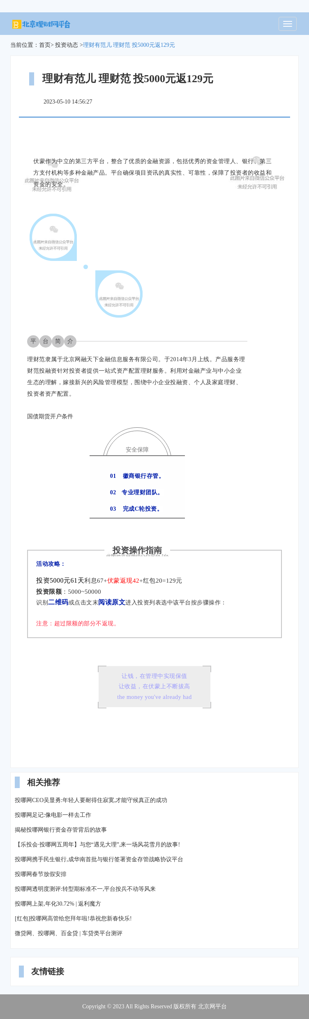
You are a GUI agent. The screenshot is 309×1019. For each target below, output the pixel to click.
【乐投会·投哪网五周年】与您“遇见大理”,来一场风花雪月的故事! (97, 844)
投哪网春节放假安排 (41, 874)
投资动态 (66, 45)
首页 (45, 45)
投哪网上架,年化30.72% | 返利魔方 (58, 904)
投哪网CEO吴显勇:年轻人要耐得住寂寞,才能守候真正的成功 (91, 800)
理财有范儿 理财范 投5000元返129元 (129, 45)
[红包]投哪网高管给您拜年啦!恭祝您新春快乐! (73, 918)
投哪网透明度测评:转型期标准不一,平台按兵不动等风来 (85, 889)
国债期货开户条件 (50, 416)
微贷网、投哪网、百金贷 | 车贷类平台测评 (68, 933)
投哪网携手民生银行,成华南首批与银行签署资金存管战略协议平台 (99, 859)
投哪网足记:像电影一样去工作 (53, 815)
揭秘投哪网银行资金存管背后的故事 (61, 830)
